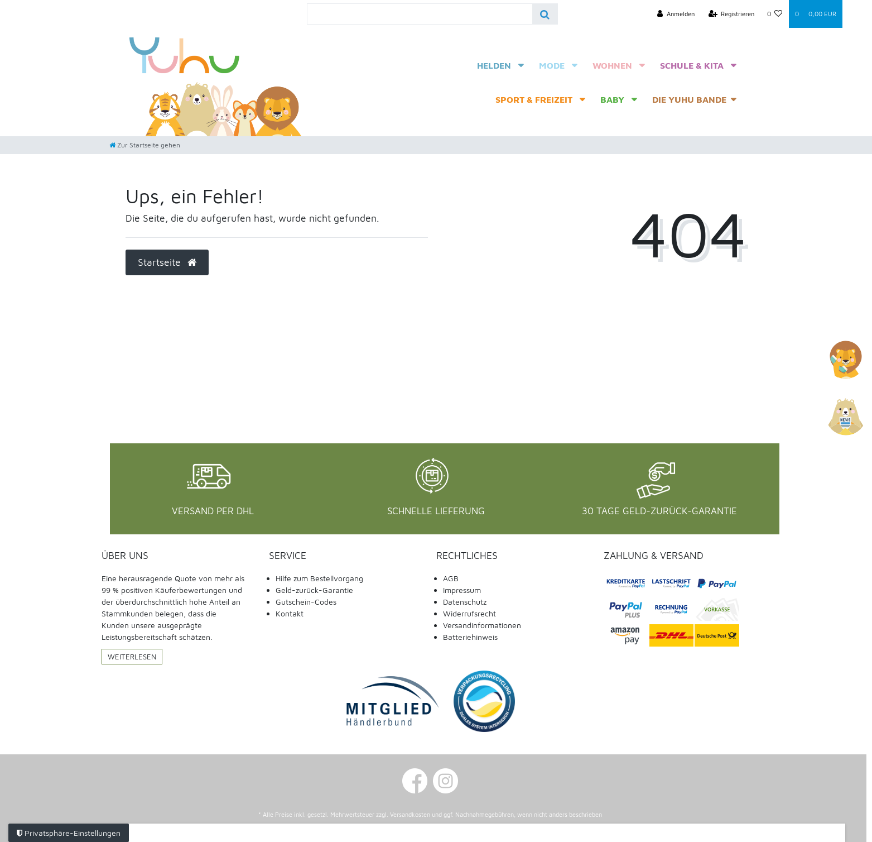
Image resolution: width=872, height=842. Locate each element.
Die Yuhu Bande (689, 99)
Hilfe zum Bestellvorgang (319, 578)
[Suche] (544, 14)
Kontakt (289, 613)
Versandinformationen (482, 625)
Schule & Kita (692, 65)
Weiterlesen (132, 656)
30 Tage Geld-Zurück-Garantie (659, 510)
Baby (612, 99)
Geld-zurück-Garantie (314, 590)
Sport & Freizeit (533, 99)
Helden (494, 65)
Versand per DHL (213, 510)
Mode (552, 65)
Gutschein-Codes (306, 601)
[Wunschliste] (775, 14)
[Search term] (419, 14)
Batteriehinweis (470, 637)
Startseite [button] (167, 262)
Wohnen (612, 65)
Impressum (462, 590)
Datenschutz (464, 601)
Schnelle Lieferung (436, 510)
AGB (451, 578)
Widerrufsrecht (469, 613)
